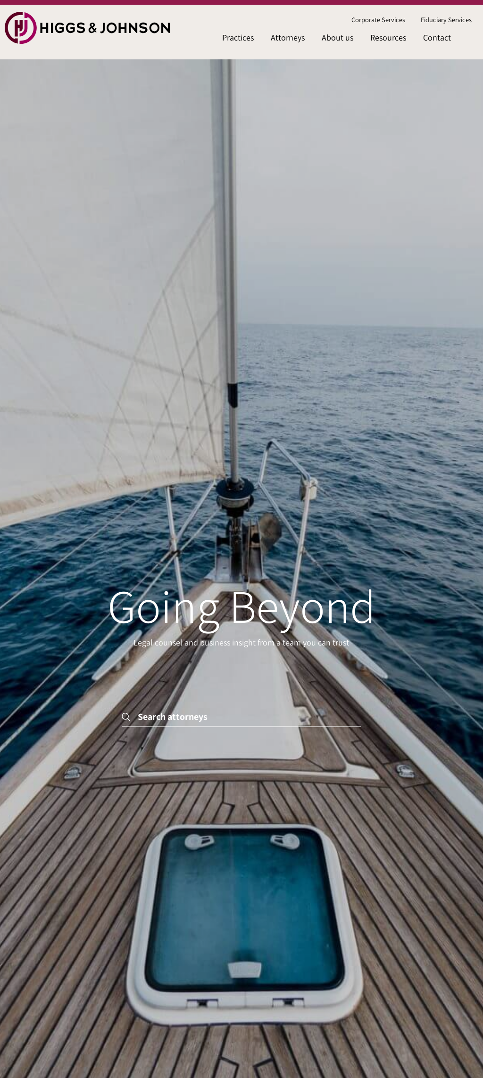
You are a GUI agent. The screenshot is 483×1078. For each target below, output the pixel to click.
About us (337, 37)
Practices (238, 37)
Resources (388, 37)
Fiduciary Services (446, 19)
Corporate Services (378, 19)
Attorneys (288, 37)
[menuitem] (378, 20)
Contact (437, 37)
